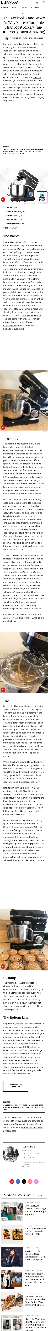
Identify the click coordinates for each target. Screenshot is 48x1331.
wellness (35, 7)
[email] (36, 1181)
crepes (15, 282)
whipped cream (11, 54)
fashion (4, 7)
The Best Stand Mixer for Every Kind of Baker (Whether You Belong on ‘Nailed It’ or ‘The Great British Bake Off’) (23, 152)
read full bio (26, 1166)
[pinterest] (3, 199)
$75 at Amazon (16, 1086)
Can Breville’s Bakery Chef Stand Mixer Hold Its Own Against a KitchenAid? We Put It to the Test (23, 1107)
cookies (21, 51)
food (24, 7)
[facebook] (18, 1181)
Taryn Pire (16, 38)
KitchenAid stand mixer (18, 61)
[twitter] (24, 1181)
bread (6, 282)
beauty (15, 7)
